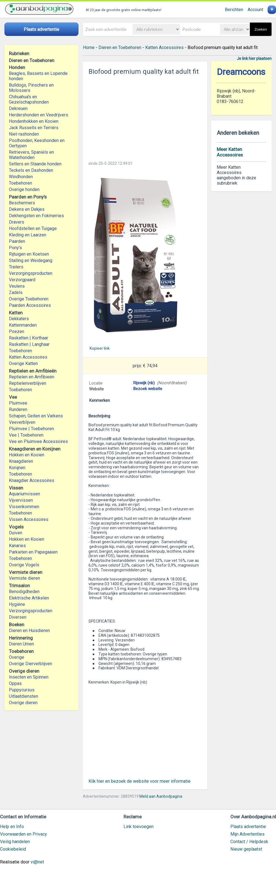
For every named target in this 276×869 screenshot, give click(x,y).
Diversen (17, 617)
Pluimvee (18, 403)
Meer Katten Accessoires (230, 152)
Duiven (15, 532)
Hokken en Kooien (26, 454)
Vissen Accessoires (28, 519)
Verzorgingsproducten (30, 273)
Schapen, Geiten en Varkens (36, 415)
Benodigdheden (24, 591)
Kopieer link (100, 348)
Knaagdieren (21, 461)
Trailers (16, 267)
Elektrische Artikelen (29, 598)
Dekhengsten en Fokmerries (36, 215)
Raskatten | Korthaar (28, 338)
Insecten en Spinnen (28, 677)
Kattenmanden (23, 325)
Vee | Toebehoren (26, 435)
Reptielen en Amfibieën (31, 377)
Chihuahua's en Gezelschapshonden (29, 99)
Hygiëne (17, 604)
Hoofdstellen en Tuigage (33, 228)
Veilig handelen (15, 841)
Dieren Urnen (21, 644)
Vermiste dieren (24, 578)
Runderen (18, 409)
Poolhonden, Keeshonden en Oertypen (37, 143)
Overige (16, 657)
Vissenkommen (24, 506)
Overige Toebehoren (28, 299)
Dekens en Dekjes (27, 209)
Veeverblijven (22, 422)
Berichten (234, 9)
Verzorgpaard (22, 279)
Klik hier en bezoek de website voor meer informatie (139, 781)
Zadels (16, 292)
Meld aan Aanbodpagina (160, 796)
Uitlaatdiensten (23, 696)
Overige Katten (23, 363)
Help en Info (12, 826)
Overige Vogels (24, 564)
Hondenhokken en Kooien (33, 121)
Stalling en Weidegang (30, 260)
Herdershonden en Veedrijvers (38, 115)
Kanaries (17, 545)
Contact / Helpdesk (249, 841)
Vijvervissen (21, 500)
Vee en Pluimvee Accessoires (38, 441)
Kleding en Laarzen (27, 235)
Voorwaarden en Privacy (23, 834)
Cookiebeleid (13, 849)
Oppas (15, 683)
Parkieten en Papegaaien (33, 552)
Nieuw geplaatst (246, 849)
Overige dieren (23, 702)
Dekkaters (19, 318)
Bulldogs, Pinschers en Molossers (31, 87)
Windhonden (21, 176)
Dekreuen (18, 108)
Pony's (15, 247)
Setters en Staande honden (35, 164)
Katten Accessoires (28, 357)
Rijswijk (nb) (144, 382)
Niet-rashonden (24, 134)
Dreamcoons (241, 72)
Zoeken (261, 29)
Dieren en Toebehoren (119, 47)
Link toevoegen (139, 826)
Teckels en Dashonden (31, 170)
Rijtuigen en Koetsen (29, 254)
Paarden (17, 241)
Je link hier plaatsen (254, 58)
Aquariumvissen (24, 493)
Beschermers (22, 202)
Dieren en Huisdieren (29, 630)
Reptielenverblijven (27, 383)
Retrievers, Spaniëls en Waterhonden (31, 155)
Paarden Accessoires (30, 305)
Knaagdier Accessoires (31, 480)
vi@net (37, 862)
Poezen (16, 331)
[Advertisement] (145, 116)
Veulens (17, 286)
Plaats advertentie (248, 826)
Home (89, 47)
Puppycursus (21, 689)
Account (255, 9)
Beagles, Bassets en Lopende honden (38, 76)
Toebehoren (20, 183)
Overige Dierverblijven (30, 663)
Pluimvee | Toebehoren (31, 428)
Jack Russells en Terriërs (33, 127)
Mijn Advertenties (247, 834)
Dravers (16, 222)
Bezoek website (147, 388)
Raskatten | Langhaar (29, 344)
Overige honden (24, 189)
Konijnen (17, 467)
